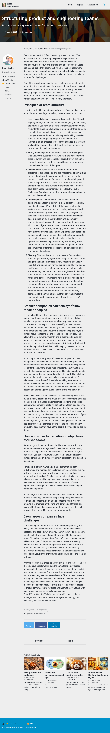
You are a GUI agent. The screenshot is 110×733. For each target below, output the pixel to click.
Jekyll (21, 727)
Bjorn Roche (8, 68)
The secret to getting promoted (74, 687)
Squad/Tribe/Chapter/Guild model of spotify (45, 610)
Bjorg (13, 4)
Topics (79, 4)
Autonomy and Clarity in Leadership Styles (98, 689)
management (42, 626)
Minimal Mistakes (31, 727)
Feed (30, 724)
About (69, 4)
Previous (39, 654)
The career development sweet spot (54, 689)
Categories (92, 4)
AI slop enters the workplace (32, 687)
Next (70, 654)
